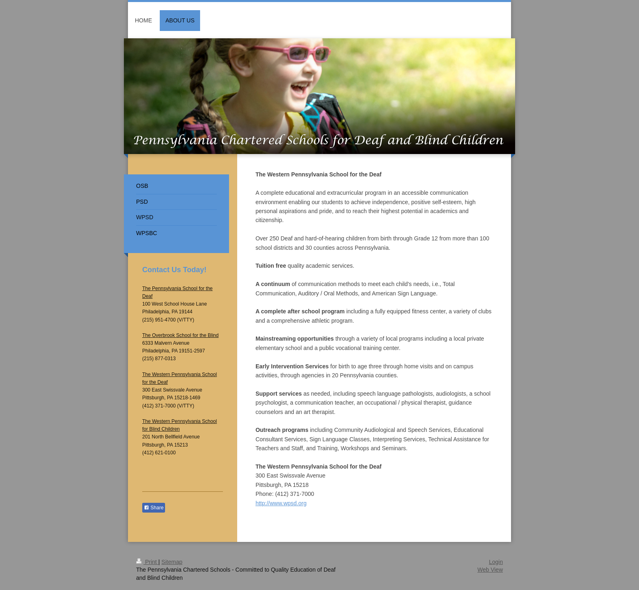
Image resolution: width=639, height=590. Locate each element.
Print (147, 562)
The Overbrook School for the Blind (180, 335)
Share (153, 508)
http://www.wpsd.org (281, 503)
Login (496, 562)
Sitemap (171, 562)
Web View (490, 569)
